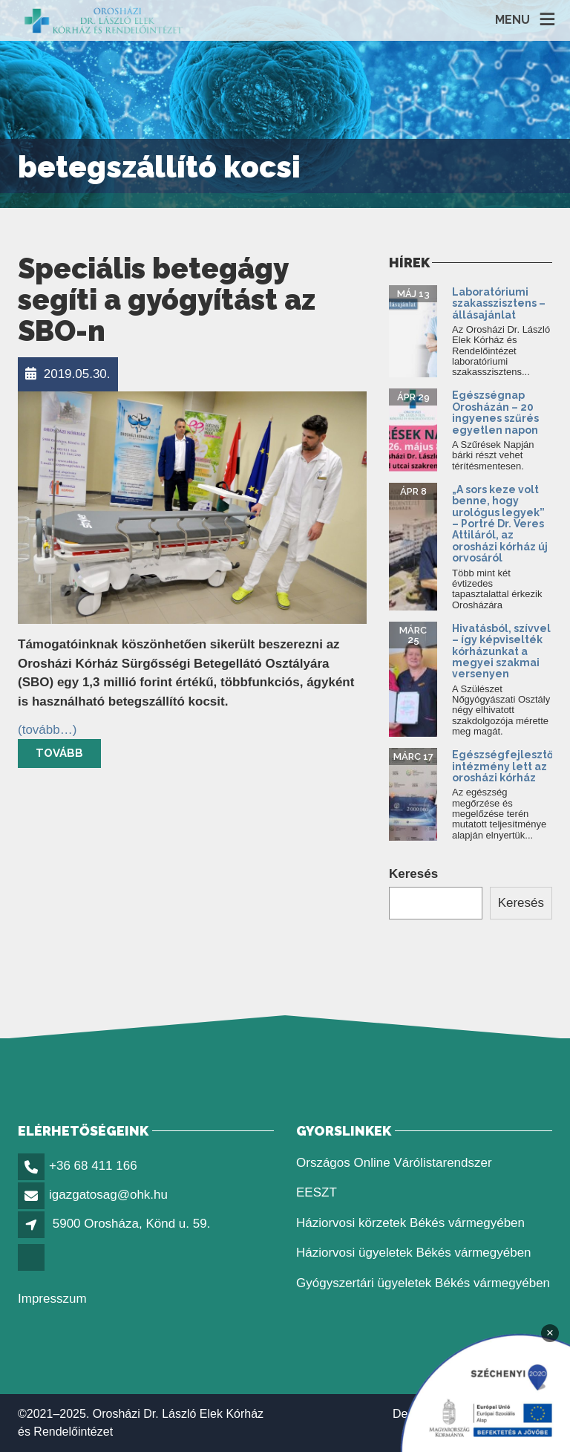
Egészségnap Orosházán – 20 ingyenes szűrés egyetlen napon (496, 412)
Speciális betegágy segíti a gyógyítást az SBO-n (166, 300)
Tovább (59, 753)
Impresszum (52, 1299)
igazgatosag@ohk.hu (108, 1195)
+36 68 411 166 (93, 1166)
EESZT (316, 1192)
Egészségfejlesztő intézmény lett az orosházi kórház (502, 766)
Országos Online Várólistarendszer (394, 1163)
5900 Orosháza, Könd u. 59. (132, 1224)
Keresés (413, 874)
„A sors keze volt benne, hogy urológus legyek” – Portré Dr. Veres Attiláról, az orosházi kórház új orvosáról (500, 524)
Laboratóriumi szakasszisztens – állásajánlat (499, 303)
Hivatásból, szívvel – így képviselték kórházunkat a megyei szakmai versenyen (501, 651)
